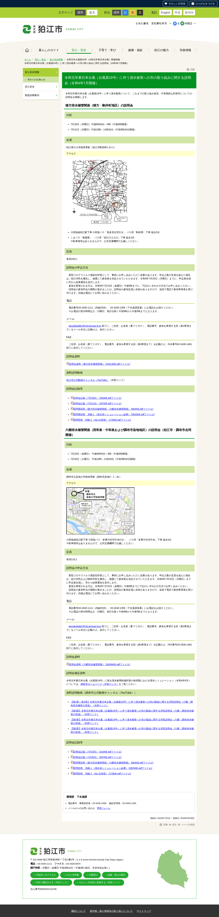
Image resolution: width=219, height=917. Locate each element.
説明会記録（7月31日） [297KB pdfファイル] (97, 403)
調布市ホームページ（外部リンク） (100, 684)
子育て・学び (107, 50)
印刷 (190, 69)
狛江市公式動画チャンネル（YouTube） (87, 380)
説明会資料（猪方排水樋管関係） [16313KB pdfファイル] (99, 364)
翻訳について (78, 911)
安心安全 (29, 86)
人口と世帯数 (72, 875)
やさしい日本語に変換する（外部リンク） (100, 882)
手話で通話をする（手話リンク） (52, 882)
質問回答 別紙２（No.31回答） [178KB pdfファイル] (102, 420)
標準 (80, 12)
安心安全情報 (56, 59)
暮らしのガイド (49, 50)
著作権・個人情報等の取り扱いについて (111, 911)
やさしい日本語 (177, 3)
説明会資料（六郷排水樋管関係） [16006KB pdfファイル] (99, 664)
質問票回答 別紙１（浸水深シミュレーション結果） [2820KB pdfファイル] (114, 414)
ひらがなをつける (205, 3)
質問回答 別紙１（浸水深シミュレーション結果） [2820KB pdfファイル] (112, 768)
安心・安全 (79, 50)
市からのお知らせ (36, 79)
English (165, 12)
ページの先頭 (186, 824)
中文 (177, 12)
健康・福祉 (135, 50)
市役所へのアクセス (46, 875)
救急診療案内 (32, 95)
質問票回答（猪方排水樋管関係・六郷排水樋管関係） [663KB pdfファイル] (113, 409)
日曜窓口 (93, 875)
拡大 (92, 12)
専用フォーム (103, 808)
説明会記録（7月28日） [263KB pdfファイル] (97, 398)
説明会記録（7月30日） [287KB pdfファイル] (97, 757)
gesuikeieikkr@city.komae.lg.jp (85, 326)
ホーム (27, 50)
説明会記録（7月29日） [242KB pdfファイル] (97, 751)
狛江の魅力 (161, 50)
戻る (172, 824)
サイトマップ (144, 911)
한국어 (189, 12)
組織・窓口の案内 (116, 875)
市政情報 (185, 50)
